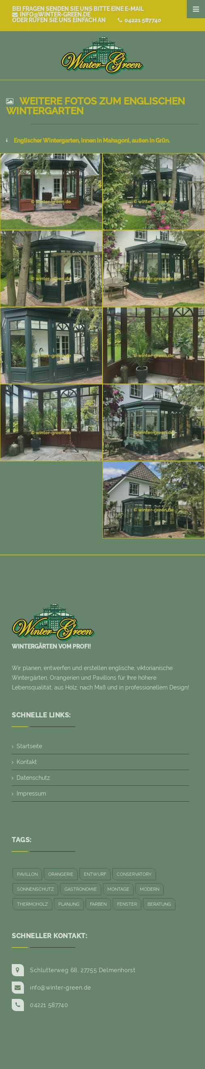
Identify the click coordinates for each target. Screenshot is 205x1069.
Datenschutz (33, 778)
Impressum (31, 793)
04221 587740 (139, 20)
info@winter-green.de (51, 14)
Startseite (29, 746)
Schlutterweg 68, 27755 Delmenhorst (82, 970)
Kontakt (27, 762)
